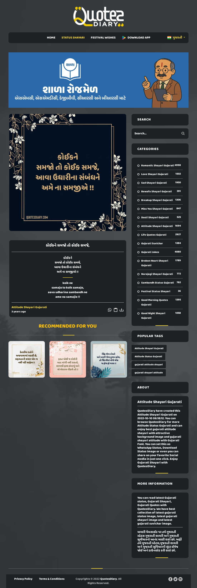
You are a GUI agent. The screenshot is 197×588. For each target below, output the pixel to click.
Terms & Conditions (51, 579)
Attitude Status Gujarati (148, 357)
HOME (51, 37)
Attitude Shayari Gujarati (29, 307)
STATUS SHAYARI (73, 37)
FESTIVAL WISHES (103, 37)
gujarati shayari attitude (149, 373)
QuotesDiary (108, 579)
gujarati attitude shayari (149, 365)
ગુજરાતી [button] (175, 37)
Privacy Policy (23, 579)
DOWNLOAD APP (136, 37)
